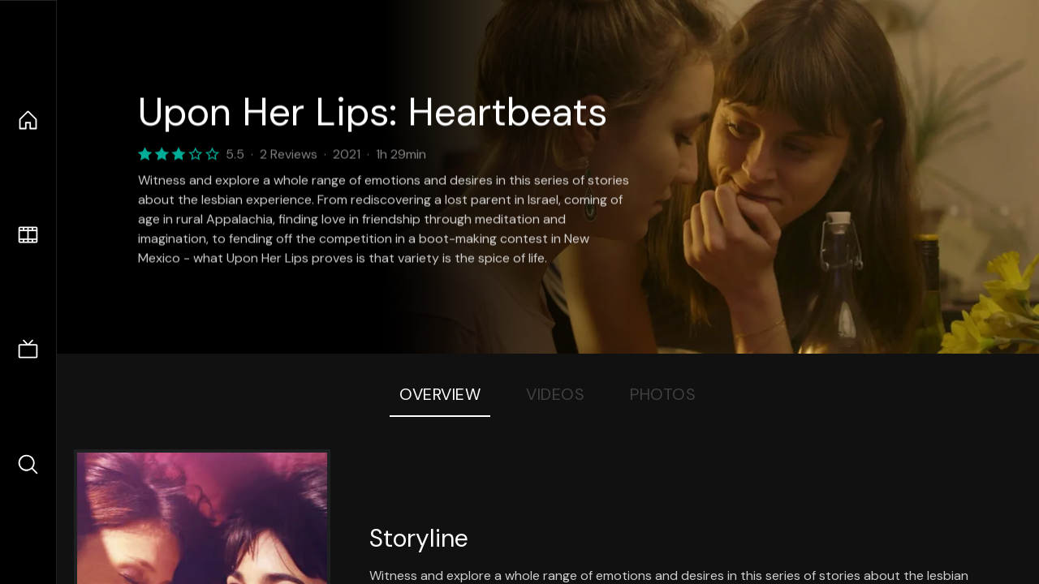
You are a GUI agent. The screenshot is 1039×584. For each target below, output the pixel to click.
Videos (555, 394)
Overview (440, 394)
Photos (663, 394)
